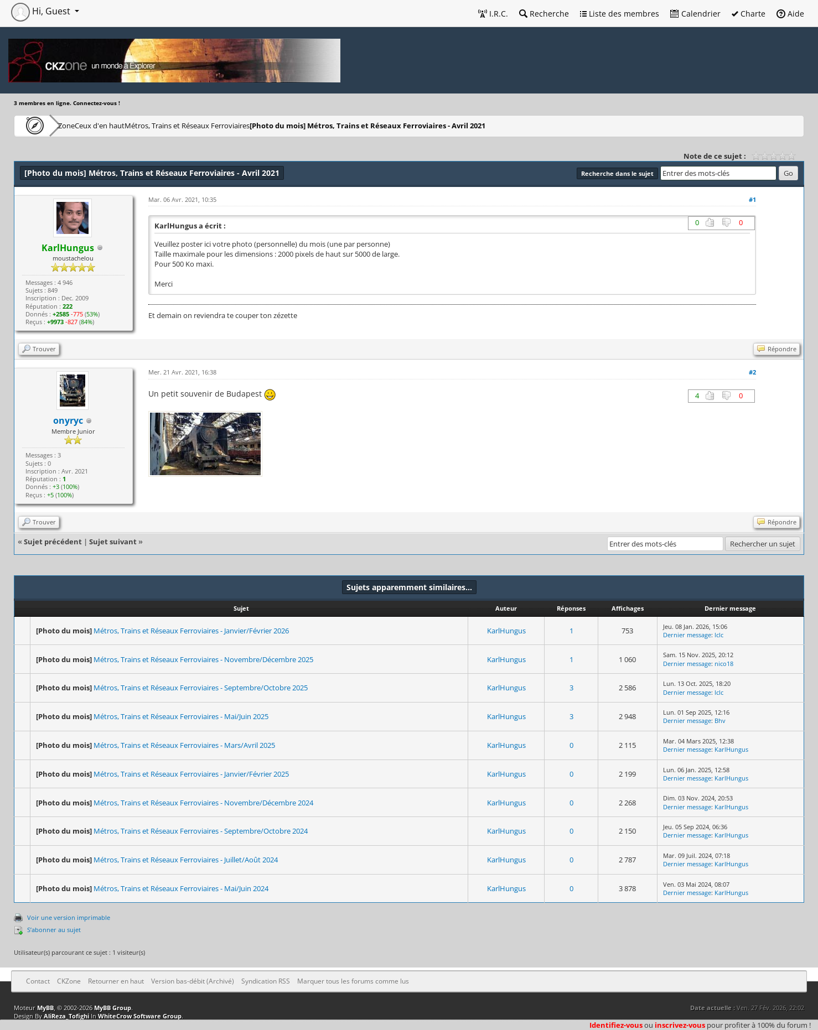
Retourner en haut (116, 981)
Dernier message (687, 635)
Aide (790, 13)
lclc (719, 635)
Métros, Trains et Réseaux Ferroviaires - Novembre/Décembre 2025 (203, 659)
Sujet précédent (53, 542)
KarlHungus (506, 631)
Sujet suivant (113, 542)
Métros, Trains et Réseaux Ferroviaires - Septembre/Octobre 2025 (201, 688)
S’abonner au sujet (54, 929)
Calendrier (695, 13)
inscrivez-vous (680, 1025)
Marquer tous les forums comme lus (353, 981)
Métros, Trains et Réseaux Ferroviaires (239, 125)
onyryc (68, 420)
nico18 (724, 663)
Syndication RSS (265, 981)
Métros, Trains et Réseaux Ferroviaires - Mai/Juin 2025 (181, 716)
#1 (752, 199)
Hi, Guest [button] (42, 11)
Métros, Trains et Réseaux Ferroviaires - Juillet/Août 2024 (186, 860)
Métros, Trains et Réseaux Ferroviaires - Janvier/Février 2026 (191, 631)
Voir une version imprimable (68, 917)
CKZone (78, 125)
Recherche (544, 13)
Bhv (720, 720)
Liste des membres (619, 13)
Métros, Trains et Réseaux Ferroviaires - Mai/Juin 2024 (181, 888)
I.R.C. (493, 13)
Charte (748, 13)
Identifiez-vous (616, 1025)
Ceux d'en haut (135, 125)
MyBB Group (112, 1007)
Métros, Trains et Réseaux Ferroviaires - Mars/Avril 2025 (184, 745)
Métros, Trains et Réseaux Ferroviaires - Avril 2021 (425, 125)
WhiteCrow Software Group (140, 1016)
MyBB (45, 1007)
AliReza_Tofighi (66, 1016)
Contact (38, 981)
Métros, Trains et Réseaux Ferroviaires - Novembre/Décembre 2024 (203, 803)
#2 (752, 372)
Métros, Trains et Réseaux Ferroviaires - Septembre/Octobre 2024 (201, 831)
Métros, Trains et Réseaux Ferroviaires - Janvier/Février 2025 (191, 774)
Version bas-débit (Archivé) (192, 981)
